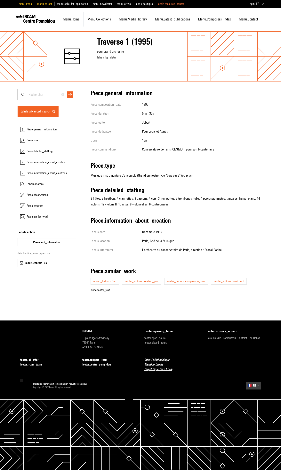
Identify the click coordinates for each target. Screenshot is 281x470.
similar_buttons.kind (104, 281)
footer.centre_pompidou (99, 365)
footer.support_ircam (97, 360)
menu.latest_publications (172, 19)
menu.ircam (26, 4)
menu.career (44, 4)
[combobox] (47, 94)
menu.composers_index (214, 19)
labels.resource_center (171, 4)
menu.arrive (124, 4)
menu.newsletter (102, 4)
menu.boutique (144, 4)
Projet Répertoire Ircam (160, 369)
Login (251, 4)
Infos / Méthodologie (159, 360)
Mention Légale (156, 365)
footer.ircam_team (33, 365)
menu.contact (248, 19)
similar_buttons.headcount (228, 281)
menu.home (71, 19)
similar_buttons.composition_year (186, 281)
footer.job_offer (31, 360)
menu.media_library (133, 19)
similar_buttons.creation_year (141, 281)
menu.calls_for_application (72, 4)
